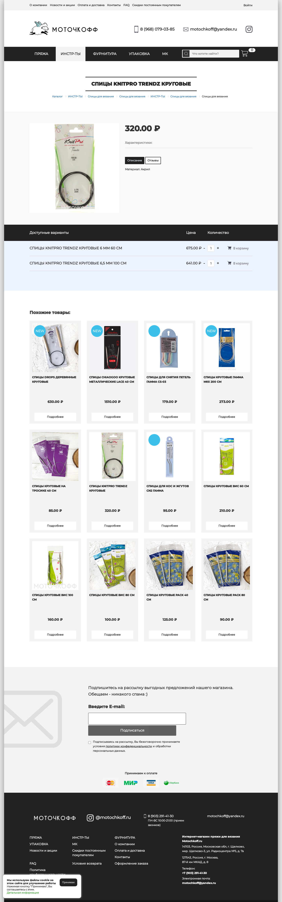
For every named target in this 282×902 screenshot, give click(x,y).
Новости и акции (62, 5)
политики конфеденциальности (129, 740)
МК (165, 54)
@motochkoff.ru (113, 811)
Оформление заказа (131, 857)
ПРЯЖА (41, 54)
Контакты (114, 5)
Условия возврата (86, 857)
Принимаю (68, 882)
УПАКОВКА (139, 54)
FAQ (126, 5)
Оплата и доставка (91, 5)
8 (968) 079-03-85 (157, 29)
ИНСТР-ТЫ (71, 54)
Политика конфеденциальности (47, 866)
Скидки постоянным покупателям (156, 5)
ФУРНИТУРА (104, 54)
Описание (134, 160)
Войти (247, 5)
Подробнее (55, 417)
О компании (38, 5)
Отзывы (153, 160)
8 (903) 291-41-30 (171, 814)
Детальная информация (23, 892)
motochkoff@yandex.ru (213, 29)
